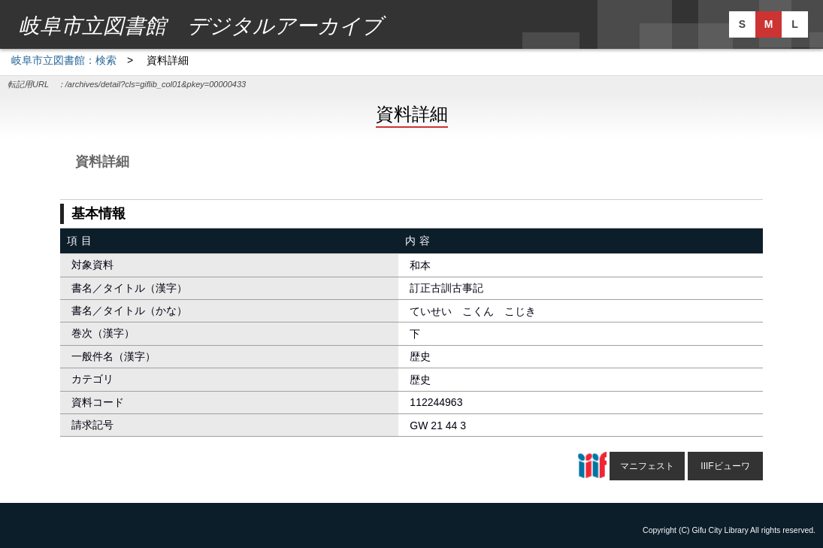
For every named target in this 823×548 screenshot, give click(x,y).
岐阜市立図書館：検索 (63, 60)
